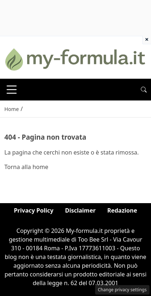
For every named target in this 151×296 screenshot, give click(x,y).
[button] (144, 89)
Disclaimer (80, 210)
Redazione (122, 210)
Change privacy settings (122, 290)
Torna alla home (26, 167)
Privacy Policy (33, 210)
